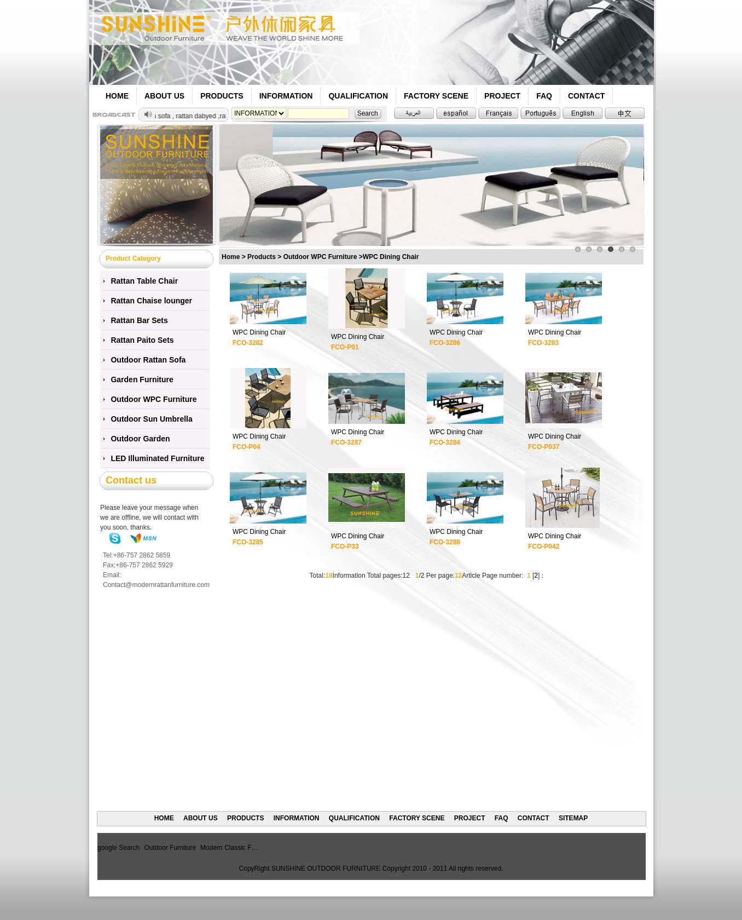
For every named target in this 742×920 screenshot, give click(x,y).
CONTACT (586, 95)
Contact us (131, 480)
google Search (118, 848)
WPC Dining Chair (259, 332)
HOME (117, 95)
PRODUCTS (222, 95)
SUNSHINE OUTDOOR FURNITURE (325, 868)
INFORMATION (286, 95)
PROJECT (502, 95)
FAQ (544, 95)
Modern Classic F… (229, 848)
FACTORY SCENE (436, 95)
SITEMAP (573, 818)
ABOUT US (164, 95)
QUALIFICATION (358, 95)
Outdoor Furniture (170, 848)
